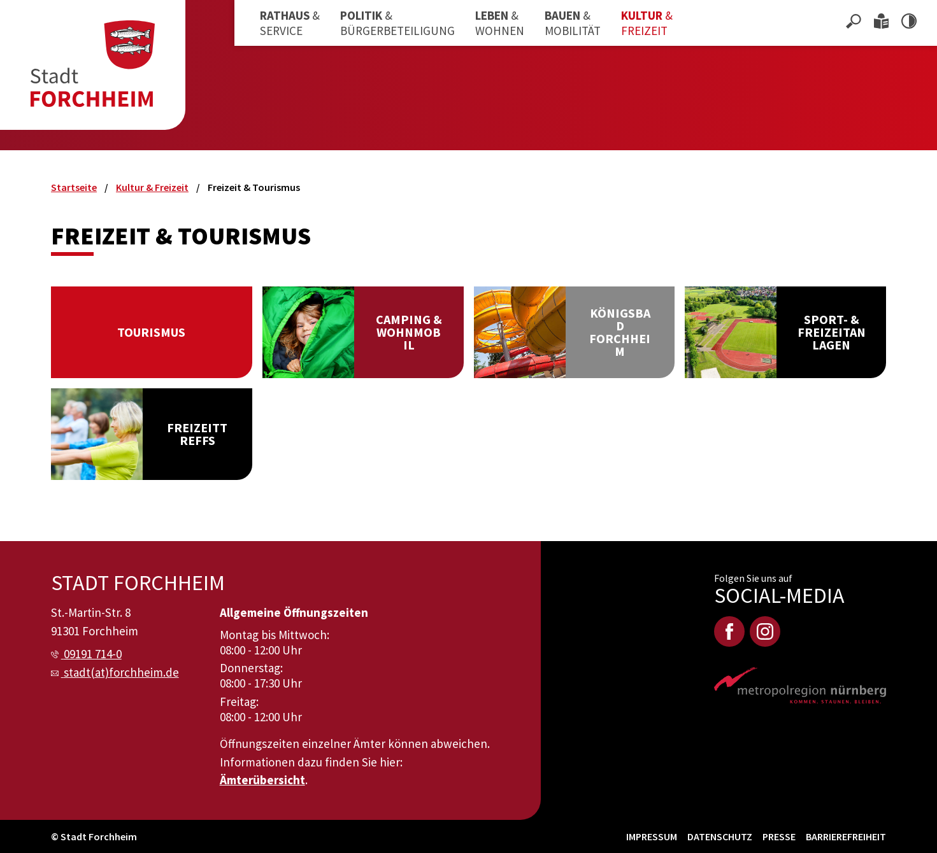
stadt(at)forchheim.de (121, 672)
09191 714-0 (93, 653)
